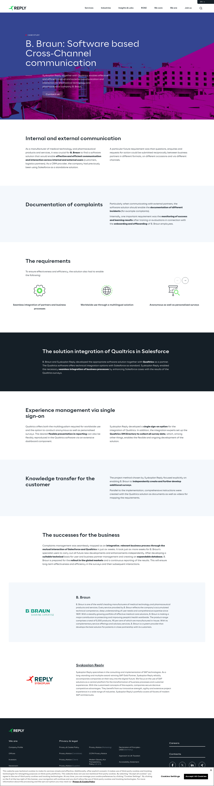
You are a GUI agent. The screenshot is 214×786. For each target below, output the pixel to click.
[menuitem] (89, 8)
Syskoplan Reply (90, 665)
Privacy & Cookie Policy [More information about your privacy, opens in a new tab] (84, 782)
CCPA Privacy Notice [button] (98, 753)
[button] (52, 94)
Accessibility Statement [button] (129, 762)
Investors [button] (12, 760)
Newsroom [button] (13, 766)
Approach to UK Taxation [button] (129, 756)
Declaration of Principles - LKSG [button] (130, 749)
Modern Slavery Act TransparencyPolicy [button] (97, 762)
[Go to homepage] (17, 8)
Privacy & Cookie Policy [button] (69, 747)
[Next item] (185, 280)
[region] (107, 776)
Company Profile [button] (16, 747)
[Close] (211, 770)
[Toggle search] (201, 8)
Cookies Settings (170, 776)
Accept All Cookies (195, 776)
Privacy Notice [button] (70, 753)
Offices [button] (12, 753)
